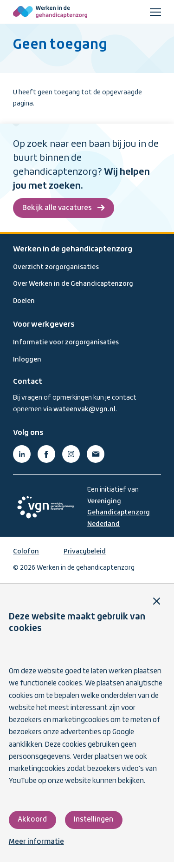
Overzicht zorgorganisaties (56, 267)
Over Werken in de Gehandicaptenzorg (73, 284)
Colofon (26, 551)
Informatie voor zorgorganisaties (66, 342)
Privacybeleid (85, 551)
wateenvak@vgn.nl (84, 409)
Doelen (24, 301)
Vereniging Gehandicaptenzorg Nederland (118, 512)
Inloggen (27, 359)
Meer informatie (36, 842)
